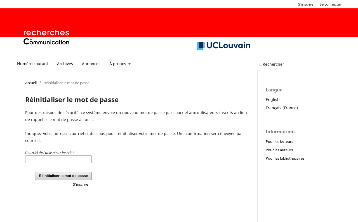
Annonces (91, 63)
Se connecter (330, 4)
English (273, 99)
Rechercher (271, 64)
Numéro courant (32, 63)
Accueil (31, 82)
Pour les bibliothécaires (285, 158)
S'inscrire (305, 4)
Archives (65, 63)
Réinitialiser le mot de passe (63, 176)
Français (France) (282, 107)
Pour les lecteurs (279, 141)
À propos (118, 63)
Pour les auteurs (279, 149)
